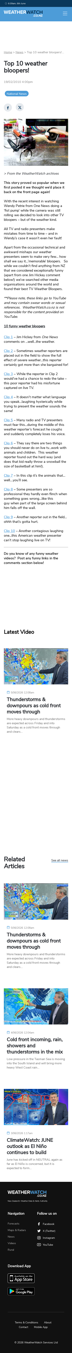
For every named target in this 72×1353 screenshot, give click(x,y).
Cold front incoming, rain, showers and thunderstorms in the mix (35, 1046)
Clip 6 (8, 443)
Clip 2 (8, 351)
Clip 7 (8, 475)
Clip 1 (8, 337)
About (47, 1322)
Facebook (45, 1224)
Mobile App (41, 1327)
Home (8, 52)
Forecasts (13, 1223)
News (19, 52)
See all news (59, 860)
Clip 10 (9, 531)
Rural (11, 1250)
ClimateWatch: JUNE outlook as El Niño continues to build (30, 1146)
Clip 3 (8, 374)
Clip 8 (8, 489)
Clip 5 (8, 420)
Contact (23, 1327)
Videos (12, 1243)
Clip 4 (8, 397)
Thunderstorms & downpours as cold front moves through (34, 706)
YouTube (45, 1245)
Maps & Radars (17, 1230)
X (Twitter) (46, 1231)
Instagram (46, 1238)
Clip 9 (8, 517)
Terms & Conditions (26, 1322)
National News (17, 94)
